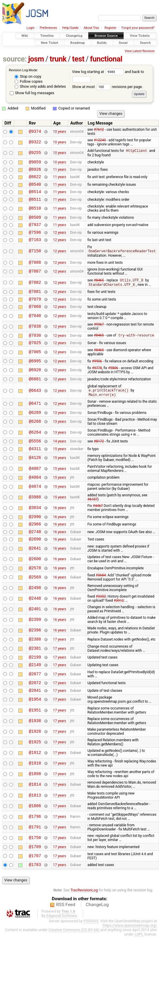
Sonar (123, 42)
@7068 (35, 320)
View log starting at (98, 71)
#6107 (92, 520)
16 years (59, 529)
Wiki (25, 36)
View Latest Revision (140, 51)
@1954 (35, 729)
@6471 (35, 421)
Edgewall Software (61, 947)
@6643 (35, 408)
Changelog (74, 36)
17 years (59, 665)
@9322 (35, 142)
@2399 (35, 645)
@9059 (35, 163)
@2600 (35, 584)
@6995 (35, 377)
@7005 (35, 367)
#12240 (100, 140)
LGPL (139, 966)
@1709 (35, 877)
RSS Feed (65, 936)
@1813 (35, 825)
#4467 (98, 527)
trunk (58, 59)
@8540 (35, 188)
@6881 (35, 396)
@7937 (35, 232)
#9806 (113, 384)
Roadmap (77, 42)
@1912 (35, 783)
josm (36, 59)
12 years (59, 240)
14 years (59, 460)
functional (106, 59)
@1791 (35, 857)
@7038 (35, 340)
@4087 (35, 489)
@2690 (35, 563)
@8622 (35, 179)
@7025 (35, 358)
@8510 (35, 214)
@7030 (35, 349)
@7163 (35, 248)
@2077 (35, 702)
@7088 (35, 272)
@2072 (35, 711)
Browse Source (106, 36)
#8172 (99, 460)
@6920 (35, 386)
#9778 (97, 384)
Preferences (48, 28)
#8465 (99, 291)
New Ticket (49, 42)
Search (145, 42)
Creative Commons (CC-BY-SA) (73, 961)
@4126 (35, 478)
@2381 (35, 675)
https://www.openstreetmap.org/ (130, 957)
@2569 (35, 603)
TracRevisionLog (84, 922)
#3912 (119, 626)
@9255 (35, 153)
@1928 (35, 761)
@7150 (35, 260)
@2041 (35, 720)
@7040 (35, 329)
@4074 (35, 508)
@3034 (35, 529)
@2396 (35, 656)
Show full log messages (32, 93)
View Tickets (140, 36)
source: (15, 59)
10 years (59, 132)
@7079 (35, 311)
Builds (102, 42)
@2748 (35, 555)
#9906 (97, 377)
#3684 (101, 601)
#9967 (99, 338)
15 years (59, 469)
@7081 (35, 303)
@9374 (35, 131)
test (78, 59)
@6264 (35, 451)
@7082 (35, 293)
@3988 (35, 518)
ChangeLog (97, 936)
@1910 (35, 793)
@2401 (35, 634)
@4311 (35, 469)
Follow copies (28, 81)
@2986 (35, 547)
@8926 (35, 171)
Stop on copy (27, 76)
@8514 (35, 196)
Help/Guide (70, 28)
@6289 (35, 431)
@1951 (35, 740)
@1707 (35, 887)
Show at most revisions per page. (107, 86)
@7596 (35, 240)
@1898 (35, 804)
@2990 (35, 538)
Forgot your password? (138, 28)
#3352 (101, 622)
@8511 (35, 205)
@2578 (35, 593)
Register (110, 28)
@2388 (35, 665)
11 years (59, 171)
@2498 (35, 613)
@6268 (35, 440)
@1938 (35, 751)
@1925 (35, 772)
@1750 (35, 868)
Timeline (47, 36)
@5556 (35, 460)
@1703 (35, 896)
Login (31, 28)
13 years (59, 431)
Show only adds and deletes (40, 86)
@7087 (35, 282)
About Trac (91, 28)
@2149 (35, 693)
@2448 (35, 624)
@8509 (35, 223)
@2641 (35, 573)
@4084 (35, 498)
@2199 (35, 684)
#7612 (99, 129)
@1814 (35, 814)
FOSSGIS (90, 953)
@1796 (35, 846)
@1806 (35, 836)
